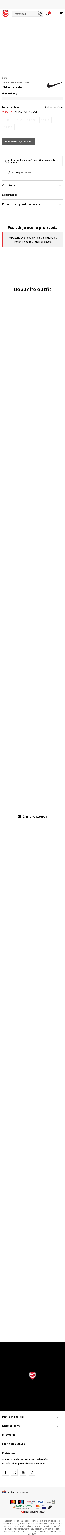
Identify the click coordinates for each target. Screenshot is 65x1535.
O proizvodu (31, 185)
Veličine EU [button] (7, 112)
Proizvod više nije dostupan (18, 141)
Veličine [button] (19, 112)
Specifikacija (31, 194)
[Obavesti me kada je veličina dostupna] (7, 120)
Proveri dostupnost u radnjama (31, 204)
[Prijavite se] (47, 14)
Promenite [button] (22, 1492)
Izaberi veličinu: (11, 107)
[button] (27, 14)
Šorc (4, 77)
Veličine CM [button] (31, 112)
